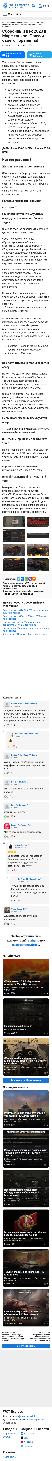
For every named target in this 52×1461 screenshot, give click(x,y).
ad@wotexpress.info (36, 1419)
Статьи (6, 1437)
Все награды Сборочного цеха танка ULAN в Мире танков (26, 629)
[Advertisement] (26, 667)
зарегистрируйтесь (25, 945)
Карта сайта (9, 1457)
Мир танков (9, 1433)
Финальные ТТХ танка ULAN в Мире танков (25, 634)
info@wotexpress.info (25, 1416)
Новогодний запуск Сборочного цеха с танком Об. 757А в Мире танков (23, 623)
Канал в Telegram (36, 54)
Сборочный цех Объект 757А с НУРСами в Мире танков (24, 617)
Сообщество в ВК (11, 54)
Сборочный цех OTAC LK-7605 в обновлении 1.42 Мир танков (25, 611)
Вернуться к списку (26, 1346)
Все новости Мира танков (26, 1080)
